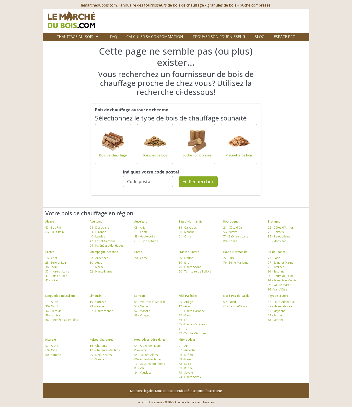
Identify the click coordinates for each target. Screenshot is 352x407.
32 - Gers (185, 315)
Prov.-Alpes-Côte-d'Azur (150, 340)
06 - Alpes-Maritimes (147, 359)
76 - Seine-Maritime (236, 263)
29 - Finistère (276, 232)
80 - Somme (53, 355)
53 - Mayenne (276, 311)
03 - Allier (140, 228)
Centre (49, 252)
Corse (138, 252)
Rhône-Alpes (187, 340)
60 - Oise (51, 350)
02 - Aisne (51, 346)
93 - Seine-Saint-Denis (282, 280)
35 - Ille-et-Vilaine (279, 236)
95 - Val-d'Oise (277, 289)
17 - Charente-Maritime (105, 350)
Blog (259, 36)
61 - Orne (185, 236)
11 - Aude (51, 302)
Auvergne (140, 221)
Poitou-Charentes (101, 340)
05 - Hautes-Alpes (146, 355)
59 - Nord (229, 302)
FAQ (113, 36)
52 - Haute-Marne (101, 271)
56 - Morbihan (277, 241)
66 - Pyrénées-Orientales (61, 320)
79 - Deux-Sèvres (101, 355)
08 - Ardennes (99, 258)
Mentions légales (142, 391)
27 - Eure (229, 258)
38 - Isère (185, 359)
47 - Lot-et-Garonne (103, 241)
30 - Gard (51, 306)
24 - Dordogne (99, 228)
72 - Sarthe (275, 315)
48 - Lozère (52, 315)
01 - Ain (183, 346)
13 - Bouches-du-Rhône (149, 364)
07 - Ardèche (187, 350)
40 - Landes (97, 236)
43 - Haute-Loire (145, 236)
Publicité (183, 391)
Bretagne (274, 221)
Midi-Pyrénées (188, 296)
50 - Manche (187, 232)
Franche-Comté (189, 252)
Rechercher (198, 181)
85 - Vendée (276, 320)
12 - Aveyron (187, 306)
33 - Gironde (98, 232)
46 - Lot (183, 320)
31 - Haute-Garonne (192, 311)
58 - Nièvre (230, 232)
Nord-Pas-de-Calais (236, 296)
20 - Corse (141, 258)
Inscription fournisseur (206, 391)
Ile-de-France (276, 252)
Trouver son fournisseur (218, 36)
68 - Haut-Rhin (54, 232)
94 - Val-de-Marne (279, 285)
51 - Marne (97, 267)
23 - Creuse (97, 306)
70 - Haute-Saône (190, 267)
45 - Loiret (52, 280)
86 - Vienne (97, 359)
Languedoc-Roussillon (60, 296)
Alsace (49, 221)
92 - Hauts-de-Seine (281, 276)
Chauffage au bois (75, 36)
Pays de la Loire (278, 296)
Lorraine (140, 296)
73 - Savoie (186, 373)
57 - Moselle (142, 311)
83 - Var (139, 368)
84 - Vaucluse (143, 373)
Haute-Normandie (235, 252)
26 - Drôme (186, 355)
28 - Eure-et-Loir (55, 263)
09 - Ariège (186, 302)
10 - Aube (96, 263)
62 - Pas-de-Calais (235, 306)
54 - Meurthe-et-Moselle (150, 302)
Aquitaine (96, 221)
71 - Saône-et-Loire (235, 236)
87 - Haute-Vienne (101, 311)
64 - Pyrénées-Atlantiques (106, 246)
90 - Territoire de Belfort (195, 271)
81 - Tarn (184, 329)
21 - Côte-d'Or (232, 228)
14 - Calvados (188, 228)
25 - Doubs (186, 258)
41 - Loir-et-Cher (56, 276)
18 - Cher (51, 258)
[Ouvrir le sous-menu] (97, 37)
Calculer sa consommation (154, 36)
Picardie (50, 340)
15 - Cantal (141, 232)
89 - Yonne (230, 241)
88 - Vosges (141, 315)
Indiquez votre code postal (151, 172)
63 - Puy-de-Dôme (146, 241)
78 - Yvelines (276, 267)
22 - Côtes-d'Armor (280, 228)
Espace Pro (284, 36)
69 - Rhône (186, 368)
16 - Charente (98, 346)
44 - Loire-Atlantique (281, 302)
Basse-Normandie (191, 221)
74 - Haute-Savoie (190, 377)
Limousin (96, 296)
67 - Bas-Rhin (53, 228)
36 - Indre (51, 267)
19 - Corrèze (98, 302)
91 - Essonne (276, 271)
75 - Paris (274, 258)
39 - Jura (184, 263)
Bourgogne (230, 221)
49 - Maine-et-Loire (280, 306)
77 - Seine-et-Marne (280, 263)
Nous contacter (166, 391)
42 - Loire (185, 364)
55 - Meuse (141, 306)
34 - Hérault (53, 311)
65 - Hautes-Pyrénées (193, 324)
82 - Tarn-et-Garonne (192, 333)
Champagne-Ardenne (104, 252)
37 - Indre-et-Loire (57, 271)
